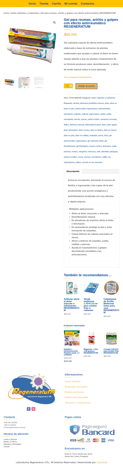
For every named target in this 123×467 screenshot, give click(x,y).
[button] (54, 22)
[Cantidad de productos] (68, 85)
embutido (93, 135)
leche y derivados (103, 146)
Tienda (43, 3)
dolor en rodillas (81, 135)
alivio (107, 103)
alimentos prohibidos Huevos (92, 103)
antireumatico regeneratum (86, 109)
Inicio (32, 3)
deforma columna (77, 125)
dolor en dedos (96, 130)
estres (100, 135)
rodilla (104, 157)
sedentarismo (69, 162)
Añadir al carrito (86, 86)
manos (74, 151)
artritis (102, 114)
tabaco (78, 162)
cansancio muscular (108, 119)
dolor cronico (84, 130)
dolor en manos (110, 130)
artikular (77, 114)
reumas (87, 157)
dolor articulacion (71, 130)
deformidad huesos (93, 125)
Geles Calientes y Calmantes (25, 13)
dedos (66, 125)
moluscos (92, 151)
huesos (92, 146)
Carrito (56, 3)
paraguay (113, 151)
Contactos (87, 3)
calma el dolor (93, 119)
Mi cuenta (70, 3)
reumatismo (96, 157)
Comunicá (102, 462)
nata (98, 151)
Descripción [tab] (73, 171)
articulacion (68, 114)
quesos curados (70, 157)
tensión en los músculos (92, 162)
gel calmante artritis (95, 141)
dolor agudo (112, 125)
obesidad (105, 151)
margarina (83, 151)
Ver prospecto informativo (78, 77)
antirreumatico (104, 109)
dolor (104, 125)
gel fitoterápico (82, 146)
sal (109, 157)
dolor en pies (69, 135)
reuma (80, 157)
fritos (106, 135)
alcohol (76, 103)
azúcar (84, 119)
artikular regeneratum (90, 114)
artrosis (77, 119)
